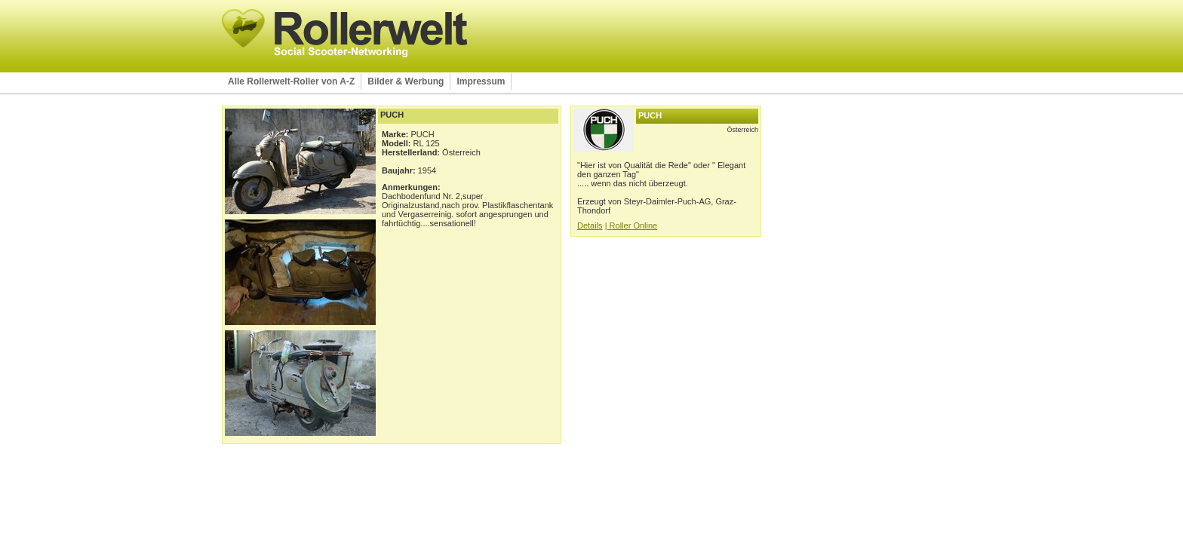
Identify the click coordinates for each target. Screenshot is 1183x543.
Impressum (480, 81)
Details (590, 225)
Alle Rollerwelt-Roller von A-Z (291, 81)
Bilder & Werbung (405, 81)
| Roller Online (631, 225)
